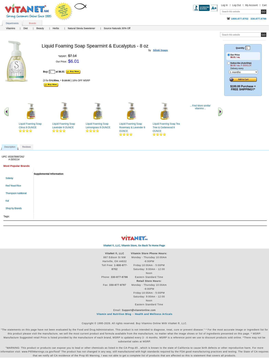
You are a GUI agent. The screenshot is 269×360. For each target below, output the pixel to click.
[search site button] (263, 35)
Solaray (9, 178)
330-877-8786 (119, 277)
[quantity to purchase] (52, 72)
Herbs (56, 28)
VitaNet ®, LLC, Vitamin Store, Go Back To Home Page (134, 245)
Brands (32, 23)
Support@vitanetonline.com (139, 310)
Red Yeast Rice (13, 185)
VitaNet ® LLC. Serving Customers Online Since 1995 (28, 11)
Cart (264, 5)
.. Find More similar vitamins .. (200, 107)
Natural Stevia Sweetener (81, 28)
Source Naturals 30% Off (117, 28)
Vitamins (10, 28)
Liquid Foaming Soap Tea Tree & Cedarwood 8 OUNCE (166, 127)
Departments (12, 23)
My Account (251, 5)
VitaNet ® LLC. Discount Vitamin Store (134, 238)
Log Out (236, 5)
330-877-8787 (117, 285)
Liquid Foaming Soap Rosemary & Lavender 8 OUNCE (132, 127)
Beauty (40, 28)
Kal (7, 200)
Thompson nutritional (15, 193)
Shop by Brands (14, 208)
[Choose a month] (243, 72)
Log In (224, 5)
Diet (25, 28)
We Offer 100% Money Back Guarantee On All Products (63, 11)
